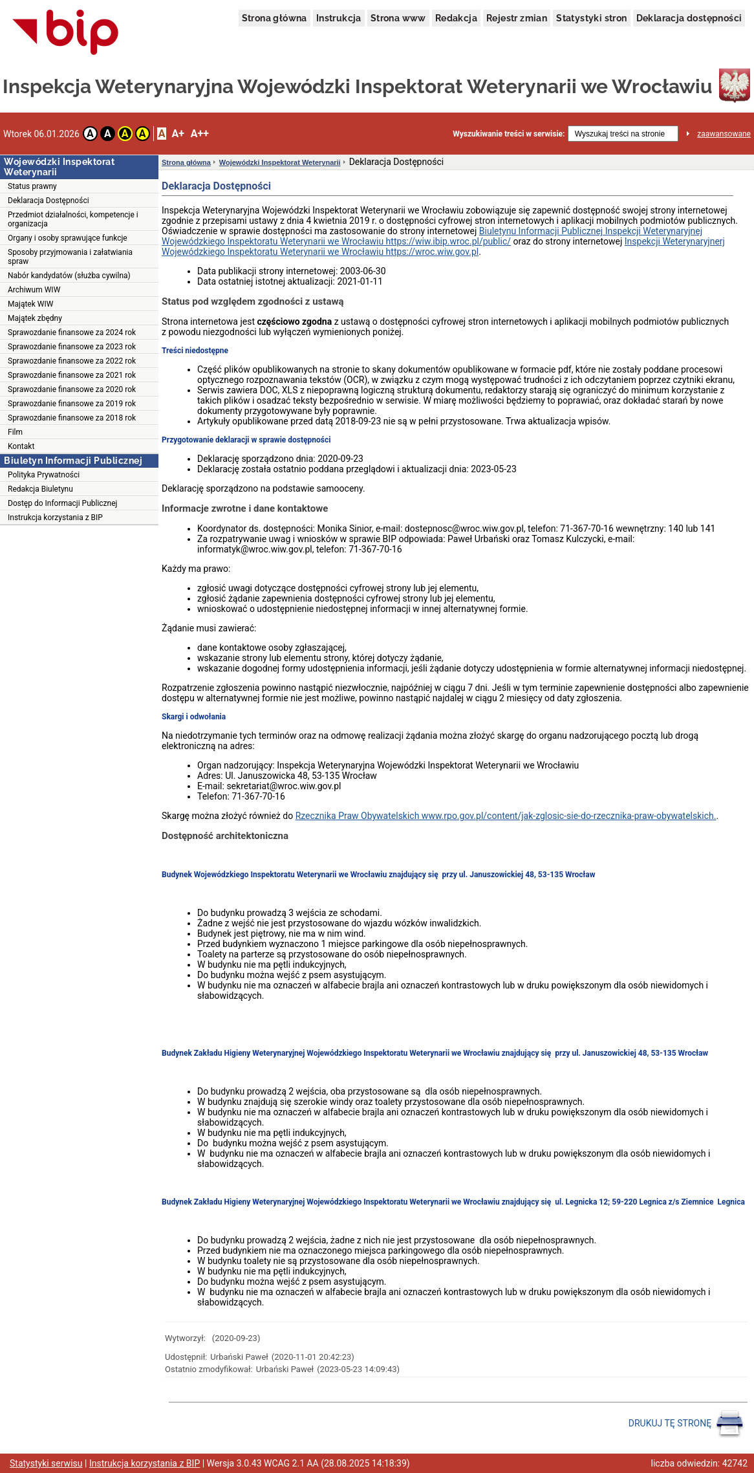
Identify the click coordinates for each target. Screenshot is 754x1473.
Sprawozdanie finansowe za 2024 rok (72, 332)
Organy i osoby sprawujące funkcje (67, 238)
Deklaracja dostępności (689, 18)
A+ (177, 133)
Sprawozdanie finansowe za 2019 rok (72, 403)
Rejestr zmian (516, 18)
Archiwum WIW (34, 289)
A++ (200, 133)
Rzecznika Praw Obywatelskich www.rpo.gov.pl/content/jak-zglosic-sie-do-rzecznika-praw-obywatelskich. (506, 816)
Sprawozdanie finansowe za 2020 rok (72, 389)
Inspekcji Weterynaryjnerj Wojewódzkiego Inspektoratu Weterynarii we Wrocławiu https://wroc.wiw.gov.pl (443, 246)
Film (15, 432)
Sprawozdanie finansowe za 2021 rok (72, 375)
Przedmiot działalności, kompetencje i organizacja (73, 219)
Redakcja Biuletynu (40, 489)
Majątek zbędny (35, 318)
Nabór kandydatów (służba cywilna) (69, 275)
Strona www (398, 18)
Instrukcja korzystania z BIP (55, 517)
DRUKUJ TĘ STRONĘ (686, 1424)
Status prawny (32, 186)
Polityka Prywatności (44, 474)
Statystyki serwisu (46, 1463)
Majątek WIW (30, 304)
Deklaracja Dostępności (48, 200)
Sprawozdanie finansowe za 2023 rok (72, 346)
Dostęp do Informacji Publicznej (62, 503)
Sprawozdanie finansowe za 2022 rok (72, 361)
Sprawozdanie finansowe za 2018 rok (72, 417)
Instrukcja (338, 18)
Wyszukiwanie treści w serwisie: (509, 133)
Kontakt (21, 446)
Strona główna (274, 18)
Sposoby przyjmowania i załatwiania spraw (70, 257)
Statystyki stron (591, 18)
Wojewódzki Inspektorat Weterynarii (280, 162)
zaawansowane (724, 133)
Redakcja (456, 18)
